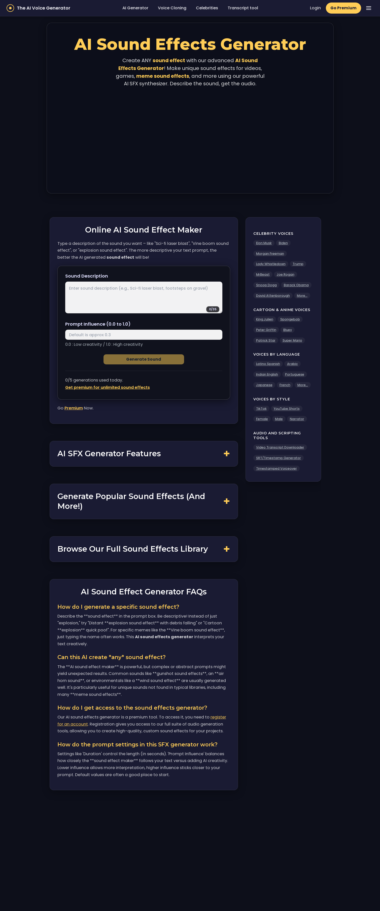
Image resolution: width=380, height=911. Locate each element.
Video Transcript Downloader (280, 447)
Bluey (287, 330)
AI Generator (135, 8)
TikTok (261, 408)
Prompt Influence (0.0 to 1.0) (98, 324)
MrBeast (263, 274)
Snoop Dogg (266, 285)
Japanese (264, 385)
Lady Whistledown (271, 264)
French (285, 385)
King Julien (264, 319)
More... (302, 295)
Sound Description (86, 276)
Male (279, 419)
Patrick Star (265, 340)
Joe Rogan (285, 274)
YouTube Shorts (287, 408)
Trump (298, 264)
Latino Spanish (268, 364)
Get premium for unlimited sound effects (107, 387)
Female (262, 419)
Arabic (292, 364)
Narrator (297, 419)
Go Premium (343, 8)
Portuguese (294, 374)
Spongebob (290, 319)
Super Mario (292, 340)
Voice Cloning (172, 8)
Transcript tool (243, 8)
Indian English (267, 374)
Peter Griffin (266, 330)
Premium (73, 408)
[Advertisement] (190, 139)
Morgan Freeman (270, 253)
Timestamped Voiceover (276, 468)
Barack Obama (296, 285)
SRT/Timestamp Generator (278, 458)
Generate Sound (143, 359)
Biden (283, 243)
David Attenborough (273, 295)
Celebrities (207, 8)
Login (315, 8)
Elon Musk (264, 243)
